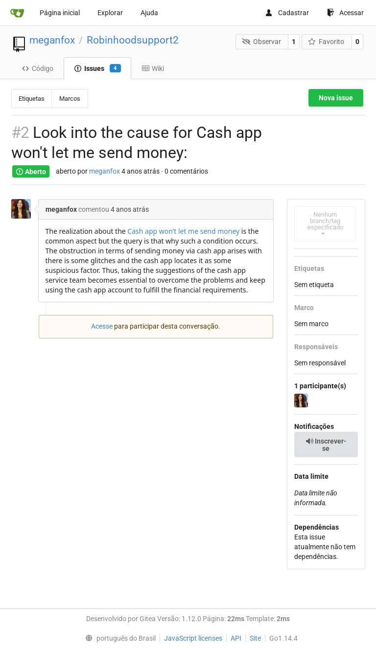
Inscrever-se (326, 444)
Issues (97, 68)
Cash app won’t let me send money (183, 231)
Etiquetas (32, 98)
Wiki (152, 68)
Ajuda (149, 13)
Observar (261, 41)
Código (37, 68)
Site (255, 638)
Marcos (69, 98)
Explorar (110, 13)
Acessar (345, 13)
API (236, 638)
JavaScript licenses (193, 638)
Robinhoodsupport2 (133, 40)
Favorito (326, 41)
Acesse (102, 326)
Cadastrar (287, 13)
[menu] (118, 638)
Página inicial (60, 13)
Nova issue (336, 98)
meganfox (52, 40)
